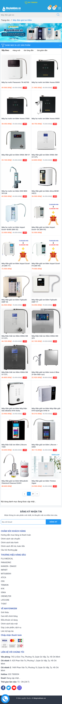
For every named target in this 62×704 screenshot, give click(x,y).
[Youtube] (14, 687)
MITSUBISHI (6, 574)
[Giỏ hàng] (54, 8)
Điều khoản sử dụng (9, 620)
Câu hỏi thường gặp (9, 550)
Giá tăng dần (27, 50)
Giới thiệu (5, 612)
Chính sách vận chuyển (10, 539)
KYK (2, 589)
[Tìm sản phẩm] (27, 14)
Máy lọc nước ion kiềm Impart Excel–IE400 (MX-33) (13, 228)
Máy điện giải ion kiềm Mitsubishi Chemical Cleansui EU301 (15, 482)
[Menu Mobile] (59, 7)
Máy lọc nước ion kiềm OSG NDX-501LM (15, 192)
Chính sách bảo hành (9, 542)
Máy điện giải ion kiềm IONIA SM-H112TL (45, 156)
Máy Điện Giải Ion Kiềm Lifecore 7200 (14, 446)
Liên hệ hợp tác (7, 631)
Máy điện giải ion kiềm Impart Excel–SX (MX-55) (43, 228)
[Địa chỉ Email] (23, 522)
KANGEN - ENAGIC (9, 566)
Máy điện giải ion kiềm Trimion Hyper (44, 482)
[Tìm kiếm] (58, 14)
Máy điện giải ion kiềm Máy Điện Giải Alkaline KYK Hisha (14, 409)
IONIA (3, 592)
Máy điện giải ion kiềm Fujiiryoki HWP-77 (44, 301)
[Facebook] (3, 687)
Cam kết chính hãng (9, 616)
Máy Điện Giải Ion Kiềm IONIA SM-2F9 (45, 337)
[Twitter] (8, 687)
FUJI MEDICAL (7, 559)
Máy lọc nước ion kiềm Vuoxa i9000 (46, 119)
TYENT (4, 604)
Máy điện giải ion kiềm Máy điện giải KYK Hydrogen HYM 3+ (46, 409)
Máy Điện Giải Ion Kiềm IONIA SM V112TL (15, 337)
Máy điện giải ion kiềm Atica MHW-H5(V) (45, 192)
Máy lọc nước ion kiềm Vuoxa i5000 (46, 82)
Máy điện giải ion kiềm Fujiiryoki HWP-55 (14, 301)
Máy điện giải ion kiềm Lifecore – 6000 (45, 446)
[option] (31, 32)
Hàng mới (15, 50)
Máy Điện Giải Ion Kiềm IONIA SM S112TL (15, 373)
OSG (3, 581)
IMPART (4, 570)
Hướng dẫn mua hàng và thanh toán (16, 535)
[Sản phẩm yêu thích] (49, 8)
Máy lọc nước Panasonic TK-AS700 (15, 82)
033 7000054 (31, 2)
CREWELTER (6, 596)
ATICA (3, 577)
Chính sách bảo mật (9, 624)
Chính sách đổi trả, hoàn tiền (13, 546)
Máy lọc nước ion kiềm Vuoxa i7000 (16, 119)
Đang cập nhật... (13, 678)
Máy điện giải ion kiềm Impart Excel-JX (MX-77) (16, 265)
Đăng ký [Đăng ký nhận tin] (53, 522)
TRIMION (4, 585)
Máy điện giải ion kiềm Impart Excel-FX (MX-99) (46, 265)
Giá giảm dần (40, 50)
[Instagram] (19, 687)
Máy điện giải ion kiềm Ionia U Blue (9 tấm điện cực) (45, 373)
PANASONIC (6, 562)
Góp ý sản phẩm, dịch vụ (11, 627)
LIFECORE (5, 600)
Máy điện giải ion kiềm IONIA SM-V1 (16, 155)
